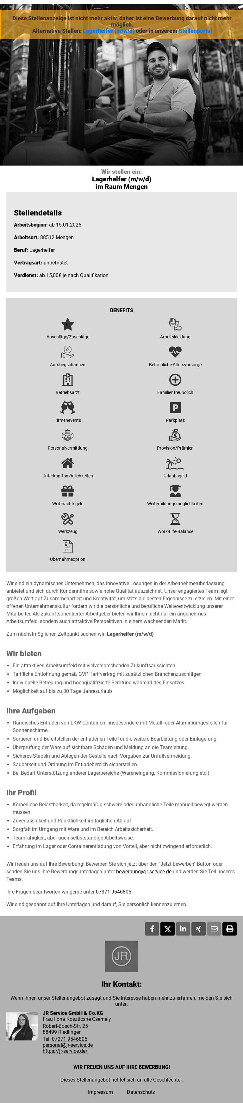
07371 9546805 (69, 1039)
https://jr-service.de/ (65, 1051)
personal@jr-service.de (68, 1045)
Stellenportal (195, 31)
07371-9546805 (113, 892)
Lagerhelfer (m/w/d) (108, 31)
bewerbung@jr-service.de (143, 872)
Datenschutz (141, 1092)
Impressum (100, 1092)
